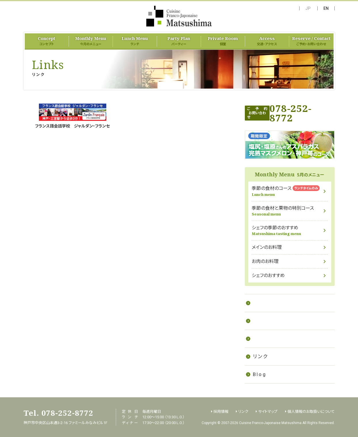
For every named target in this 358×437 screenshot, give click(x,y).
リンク (260, 356)
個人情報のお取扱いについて (311, 411)
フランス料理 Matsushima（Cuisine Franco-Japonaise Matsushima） (179, 16)
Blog (260, 374)
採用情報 (264, 338)
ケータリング (269, 321)
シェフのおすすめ (268, 275)
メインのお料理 (267, 247)
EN (326, 8)
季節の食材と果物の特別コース (290, 211)
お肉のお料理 (265, 261)
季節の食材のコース (290, 191)
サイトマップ (267, 411)
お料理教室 (267, 303)
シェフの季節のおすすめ (290, 230)
